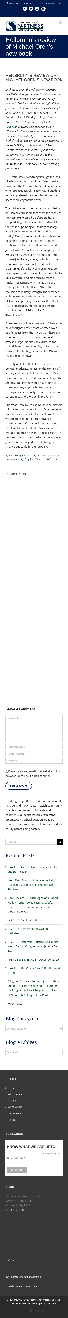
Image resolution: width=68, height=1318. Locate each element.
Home (11, 1088)
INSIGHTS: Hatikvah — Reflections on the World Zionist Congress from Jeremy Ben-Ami (33, 946)
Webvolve (51, 1303)
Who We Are (15, 1094)
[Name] (34, 746)
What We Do (15, 1107)
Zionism (39, 459)
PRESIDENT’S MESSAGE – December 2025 (33, 959)
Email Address (16, 1157)
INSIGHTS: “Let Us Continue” (25, 920)
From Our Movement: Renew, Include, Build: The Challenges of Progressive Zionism (31, 884)
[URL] (34, 761)
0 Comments (52, 459)
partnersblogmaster (19, 455)
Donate (12, 1119)
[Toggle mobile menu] (61, 23)
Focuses (12, 1100)
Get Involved (15, 1113)
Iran (32, 459)
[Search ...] (31, 842)
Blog (27, 459)
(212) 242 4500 (54, 3)
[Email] (34, 753)
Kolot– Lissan (16, 1003)
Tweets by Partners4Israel (21, 1286)
